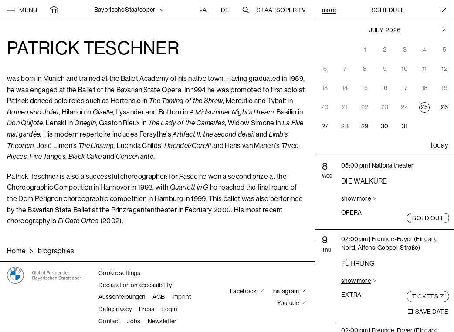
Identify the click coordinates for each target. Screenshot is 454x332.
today (439, 145)
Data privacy (115, 308)
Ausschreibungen (122, 296)
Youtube (288, 302)
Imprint (181, 296)
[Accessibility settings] (204, 10)
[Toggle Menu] (443, 10)
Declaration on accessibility (135, 285)
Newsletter (162, 321)
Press (147, 308)
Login (169, 308)
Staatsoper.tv (281, 10)
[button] (22, 10)
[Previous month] (443, 30)
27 (325, 126)
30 (385, 126)
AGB (158, 296)
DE (225, 10)
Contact (109, 321)
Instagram (286, 291)
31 (405, 126)
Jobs (133, 321)
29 (365, 126)
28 (345, 126)
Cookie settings (119, 272)
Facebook (244, 291)
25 (424, 107)
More (329, 10)
